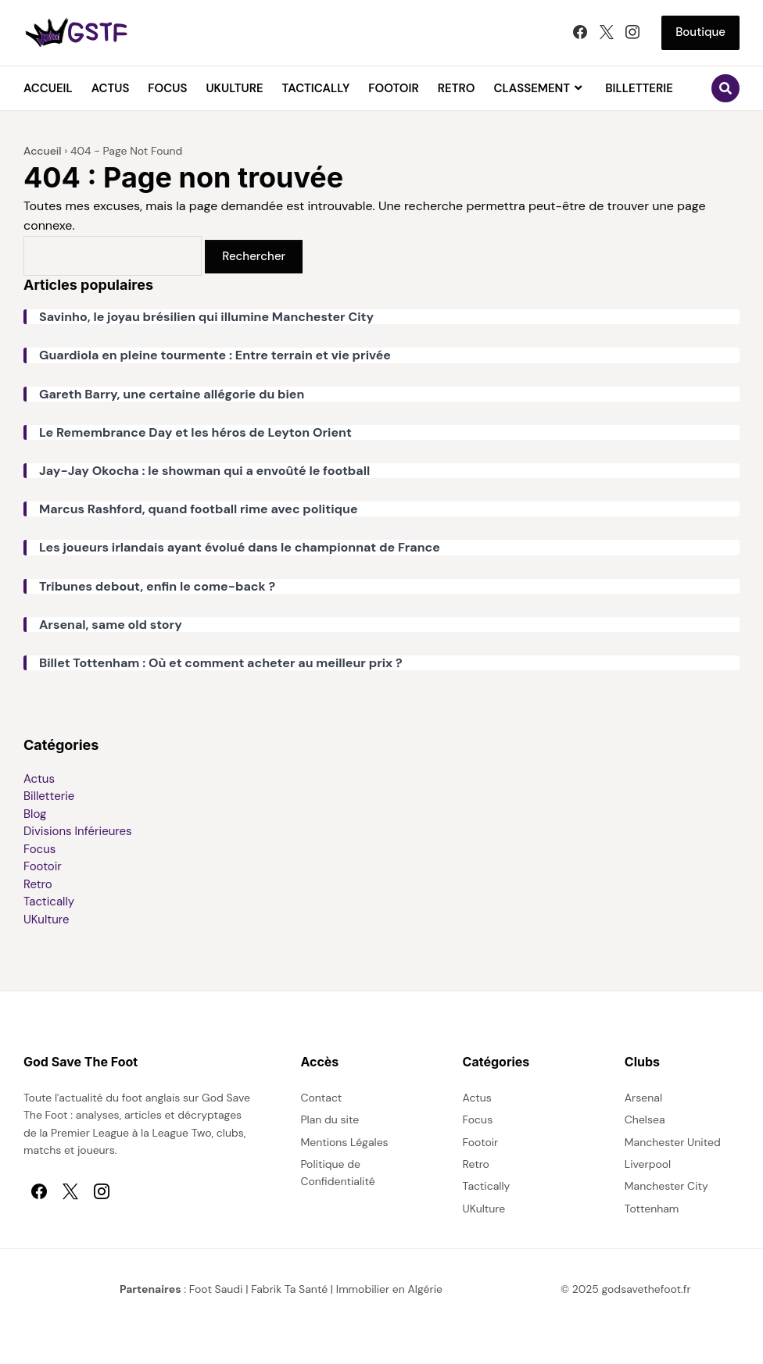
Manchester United (673, 1142)
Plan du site (329, 1119)
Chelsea (645, 1119)
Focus (167, 88)
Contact (321, 1098)
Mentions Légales (344, 1142)
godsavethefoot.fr (646, 1289)
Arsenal (643, 1098)
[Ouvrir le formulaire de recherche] (725, 88)
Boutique (700, 32)
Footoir (393, 88)
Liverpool (648, 1164)
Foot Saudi (216, 1289)
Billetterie (639, 88)
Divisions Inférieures (77, 831)
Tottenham (652, 1209)
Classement (532, 88)
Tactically (316, 88)
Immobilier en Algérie (389, 1289)
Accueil (48, 88)
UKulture (234, 88)
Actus (110, 88)
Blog (34, 814)
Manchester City (666, 1186)
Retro (456, 88)
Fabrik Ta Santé (289, 1289)
